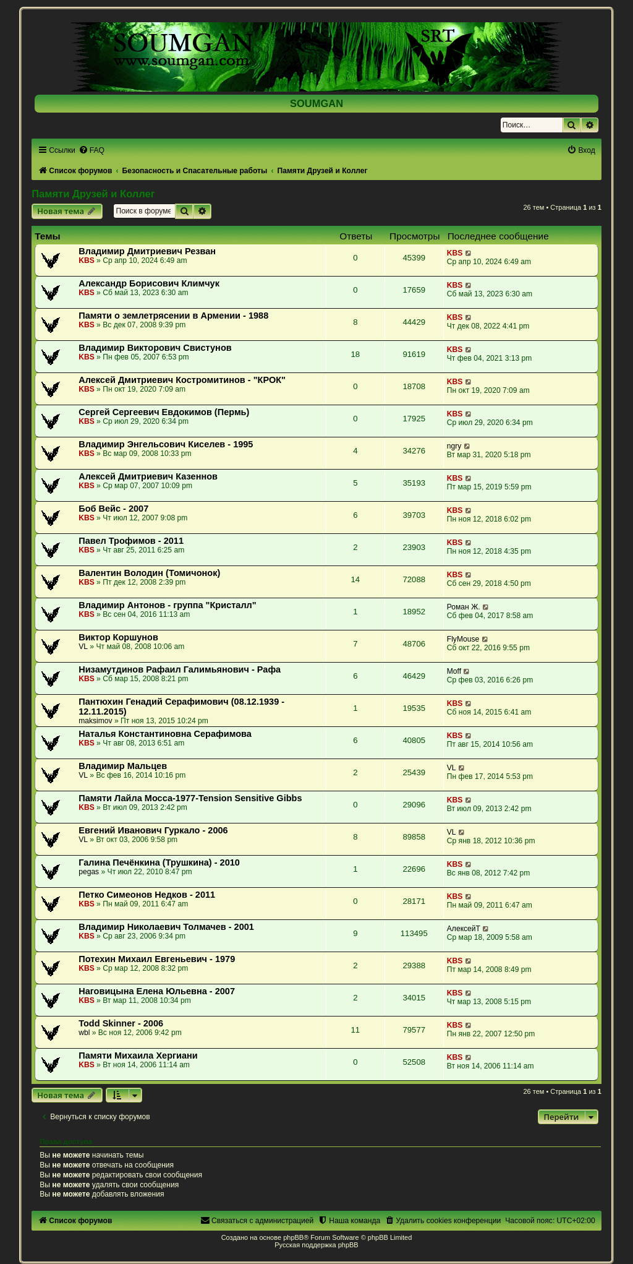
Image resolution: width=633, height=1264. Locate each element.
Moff (454, 671)
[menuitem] (91, 150)
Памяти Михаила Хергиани (138, 1055)
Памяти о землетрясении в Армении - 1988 (173, 315)
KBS (87, 260)
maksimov (95, 720)
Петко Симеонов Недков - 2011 (147, 895)
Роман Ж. (463, 607)
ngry (454, 446)
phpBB (293, 1237)
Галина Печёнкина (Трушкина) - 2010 (159, 862)
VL (83, 646)
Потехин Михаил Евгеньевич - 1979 (157, 959)
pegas (89, 871)
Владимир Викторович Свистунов (155, 348)
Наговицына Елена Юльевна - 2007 (157, 991)
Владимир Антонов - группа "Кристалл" (168, 605)
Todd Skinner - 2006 (121, 1023)
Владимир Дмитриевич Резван (147, 251)
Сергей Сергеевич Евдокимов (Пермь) (164, 412)
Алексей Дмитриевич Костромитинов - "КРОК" (182, 380)
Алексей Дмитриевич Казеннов (148, 476)
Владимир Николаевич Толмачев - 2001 (166, 927)
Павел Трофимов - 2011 (131, 541)
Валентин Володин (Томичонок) (149, 573)
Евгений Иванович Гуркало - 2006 (153, 830)
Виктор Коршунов (118, 637)
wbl (84, 1032)
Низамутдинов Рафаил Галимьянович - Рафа (180, 669)
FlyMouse (463, 639)
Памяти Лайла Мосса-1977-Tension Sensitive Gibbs (190, 798)
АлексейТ (463, 928)
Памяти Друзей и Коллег (93, 193)
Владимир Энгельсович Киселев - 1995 (166, 444)
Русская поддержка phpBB (316, 1245)
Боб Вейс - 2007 (113, 509)
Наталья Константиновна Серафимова (165, 734)
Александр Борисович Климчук (149, 283)
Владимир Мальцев (123, 766)
